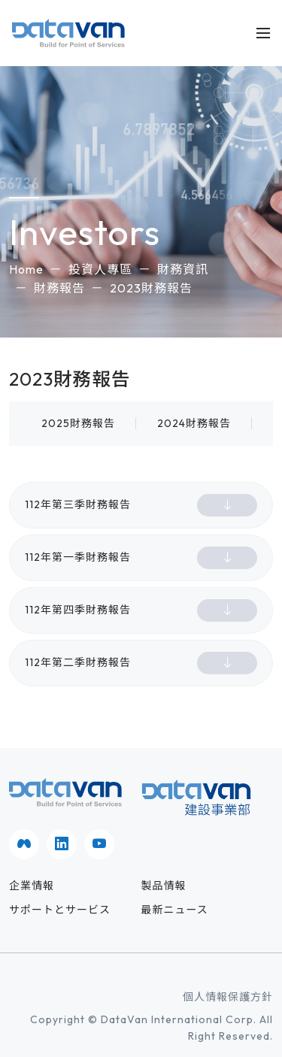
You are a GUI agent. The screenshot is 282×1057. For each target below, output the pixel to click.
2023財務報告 (151, 287)
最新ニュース (174, 909)
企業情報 (31, 885)
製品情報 (163, 885)
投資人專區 (100, 269)
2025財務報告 (78, 423)
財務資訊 (182, 269)
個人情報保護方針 (228, 997)
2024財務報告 (194, 423)
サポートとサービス (60, 909)
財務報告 (59, 287)
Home (26, 269)
